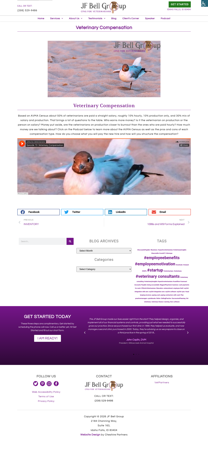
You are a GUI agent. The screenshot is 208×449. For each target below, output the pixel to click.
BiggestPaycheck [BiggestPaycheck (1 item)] (166, 285)
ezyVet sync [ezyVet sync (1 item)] (181, 292)
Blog (113, 18)
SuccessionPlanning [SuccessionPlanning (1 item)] (178, 298)
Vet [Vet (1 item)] (187, 298)
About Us (75, 18)
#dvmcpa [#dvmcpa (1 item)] (169, 253)
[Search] (70, 241)
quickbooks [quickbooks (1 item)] (152, 298)
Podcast (165, 18)
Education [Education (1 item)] (159, 288)
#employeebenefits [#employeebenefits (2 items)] (162, 257)
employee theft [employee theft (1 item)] (178, 288)
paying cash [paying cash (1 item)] (156, 295)
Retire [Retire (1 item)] (158, 298)
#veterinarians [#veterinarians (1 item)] (168, 271)
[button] (38, 212)
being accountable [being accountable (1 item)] (153, 285)
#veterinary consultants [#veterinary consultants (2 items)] (158, 276)
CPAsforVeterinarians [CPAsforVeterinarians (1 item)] (148, 288)
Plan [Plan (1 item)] (182, 295)
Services (56, 18)
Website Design (90, 434)
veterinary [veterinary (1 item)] (147, 302)
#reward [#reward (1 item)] (186, 265)
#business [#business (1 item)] (153, 250)
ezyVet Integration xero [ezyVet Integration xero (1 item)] (157, 292)
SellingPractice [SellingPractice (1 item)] (166, 298)
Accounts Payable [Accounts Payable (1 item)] (140, 285)
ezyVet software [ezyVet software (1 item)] (170, 292)
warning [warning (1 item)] (167, 302)
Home (41, 18)
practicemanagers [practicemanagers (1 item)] (141, 298)
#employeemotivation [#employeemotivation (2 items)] (155, 264)
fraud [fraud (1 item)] (187, 292)
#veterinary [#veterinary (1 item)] (178, 271)
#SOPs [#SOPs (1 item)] (144, 271)
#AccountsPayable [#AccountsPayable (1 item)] (143, 250)
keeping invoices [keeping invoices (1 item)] (145, 295)
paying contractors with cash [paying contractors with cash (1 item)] (170, 295)
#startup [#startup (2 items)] (155, 270)
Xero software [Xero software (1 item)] (175, 302)
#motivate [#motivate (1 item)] (179, 265)
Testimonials (96, 18)
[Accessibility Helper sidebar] (204, 3)
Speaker (150, 18)
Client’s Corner (130, 18)
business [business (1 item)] (175, 285)
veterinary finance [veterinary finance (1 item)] (157, 302)
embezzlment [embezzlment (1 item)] (168, 288)
